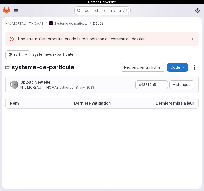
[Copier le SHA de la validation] (163, 84)
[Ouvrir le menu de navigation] (15, 10)
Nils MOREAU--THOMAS (39, 87)
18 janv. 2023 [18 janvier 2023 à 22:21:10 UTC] (84, 87)
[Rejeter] (192, 39)
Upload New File (35, 82)
